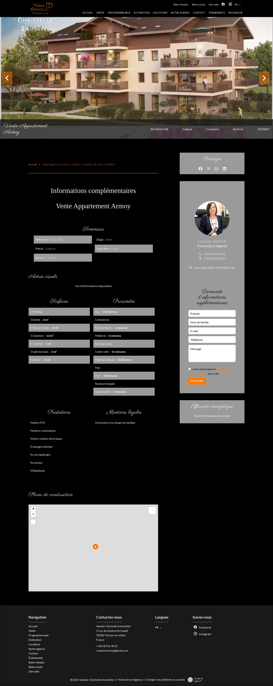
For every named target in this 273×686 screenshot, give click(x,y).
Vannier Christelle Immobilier (113, 626)
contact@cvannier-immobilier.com (214, 267)
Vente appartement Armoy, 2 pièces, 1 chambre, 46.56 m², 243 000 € (78, 164)
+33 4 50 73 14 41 (214, 254)
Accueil (33, 164)
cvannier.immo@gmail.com (112, 650)
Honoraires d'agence (130, 679)
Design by (194, 679)
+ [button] (33, 509)
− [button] (33, 514)
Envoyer (197, 381)
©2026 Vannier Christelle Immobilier (92, 679)
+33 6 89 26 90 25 (214, 258)
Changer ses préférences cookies (165, 679)
